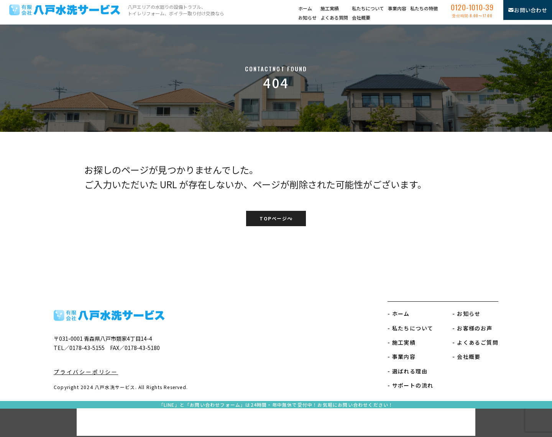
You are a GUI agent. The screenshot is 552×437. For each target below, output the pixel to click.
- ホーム (399, 313)
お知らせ (307, 17)
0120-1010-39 (472, 12)
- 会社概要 (466, 356)
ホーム (305, 8)
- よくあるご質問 (475, 342)
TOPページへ (276, 219)
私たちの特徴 (424, 8)
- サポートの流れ (411, 385)
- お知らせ (466, 313)
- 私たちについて (411, 328)
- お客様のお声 (472, 328)
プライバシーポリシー (86, 372)
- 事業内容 (402, 356)
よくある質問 (334, 17)
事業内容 (397, 8)
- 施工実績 (402, 342)
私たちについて (368, 8)
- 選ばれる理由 (407, 371)
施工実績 (329, 8)
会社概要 (361, 17)
